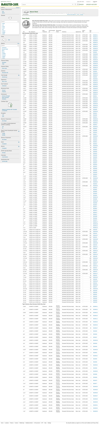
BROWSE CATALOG (6, 1)
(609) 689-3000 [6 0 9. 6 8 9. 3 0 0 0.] (80, 1)
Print (78, 14)
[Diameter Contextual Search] (10, 22)
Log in (95, 1)
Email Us (88, 1)
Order (81, 4)
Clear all (17, 7)
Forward (81, 14)
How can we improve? (71, 14)
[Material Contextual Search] (10, 46)
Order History (91, 4)
